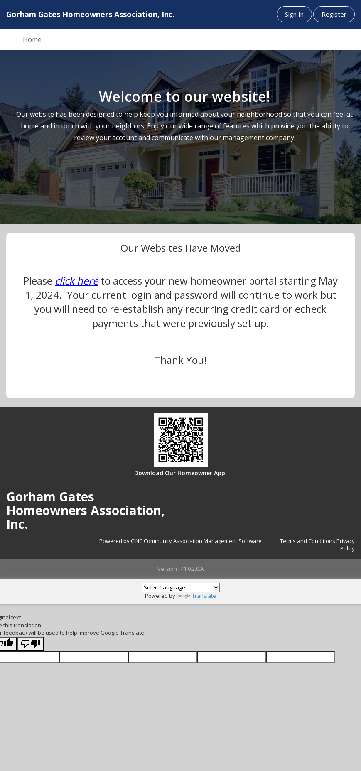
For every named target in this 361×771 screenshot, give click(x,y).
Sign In (294, 14)
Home (32, 39)
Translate (196, 595)
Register (334, 14)
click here (76, 280)
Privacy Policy (345, 544)
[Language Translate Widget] (181, 587)
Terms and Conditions (307, 541)
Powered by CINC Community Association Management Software (180, 541)
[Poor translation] (30, 644)
